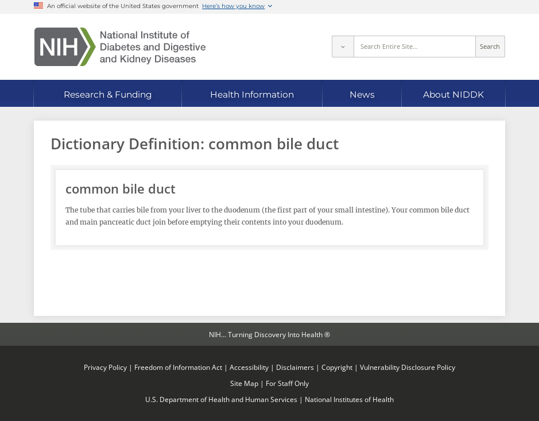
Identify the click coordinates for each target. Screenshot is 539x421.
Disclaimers (295, 367)
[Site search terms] (415, 46)
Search (490, 47)
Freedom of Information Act (178, 367)
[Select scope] (343, 46)
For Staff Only (287, 383)
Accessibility (249, 367)
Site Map (244, 383)
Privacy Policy (105, 367)
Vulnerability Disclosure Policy (407, 367)
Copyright (336, 367)
